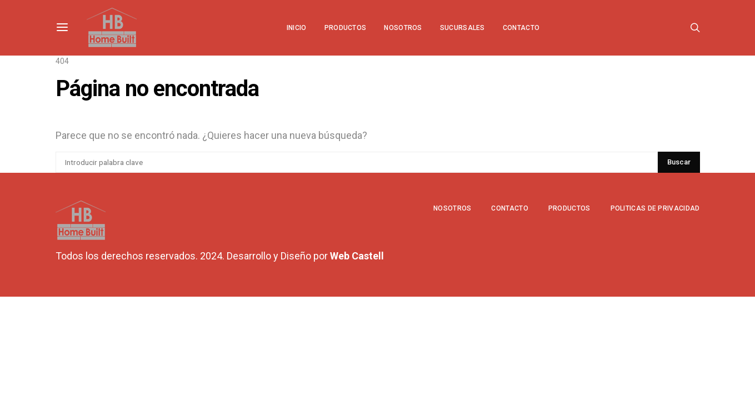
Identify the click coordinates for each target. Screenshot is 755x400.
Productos (345, 28)
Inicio (297, 28)
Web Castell (357, 256)
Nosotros (403, 28)
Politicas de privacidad (655, 208)
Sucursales (462, 28)
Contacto (521, 28)
